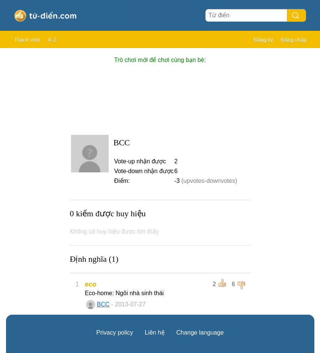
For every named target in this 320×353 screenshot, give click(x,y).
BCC (103, 304)
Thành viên (27, 40)
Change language (200, 332)
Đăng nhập (294, 40)
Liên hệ (155, 332)
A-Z (52, 40)
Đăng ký (263, 40)
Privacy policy (114, 332)
